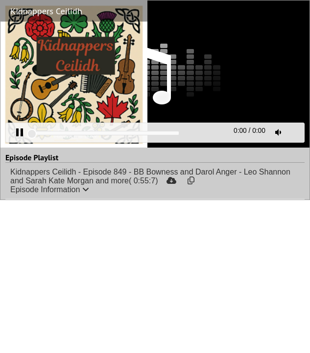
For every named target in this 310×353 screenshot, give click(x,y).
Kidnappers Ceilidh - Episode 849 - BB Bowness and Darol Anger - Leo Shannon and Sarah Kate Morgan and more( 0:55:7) (150, 176)
